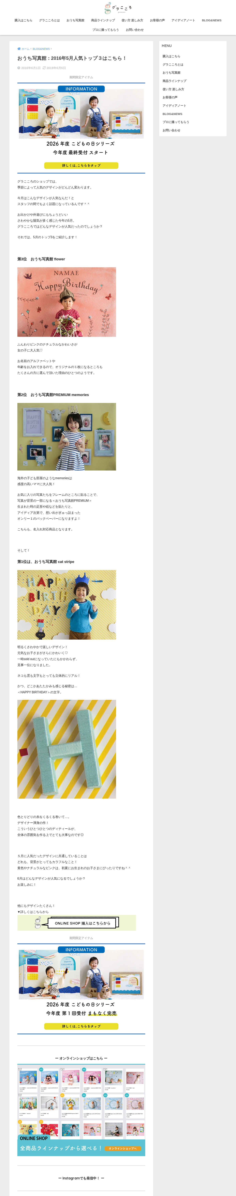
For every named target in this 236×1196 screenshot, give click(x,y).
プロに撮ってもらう (105, 29)
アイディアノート (183, 20)
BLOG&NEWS (211, 20)
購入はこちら (23, 20)
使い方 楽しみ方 (132, 20)
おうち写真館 (75, 20)
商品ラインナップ (103, 20)
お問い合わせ (135, 29)
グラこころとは (49, 20)
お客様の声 (157, 20)
